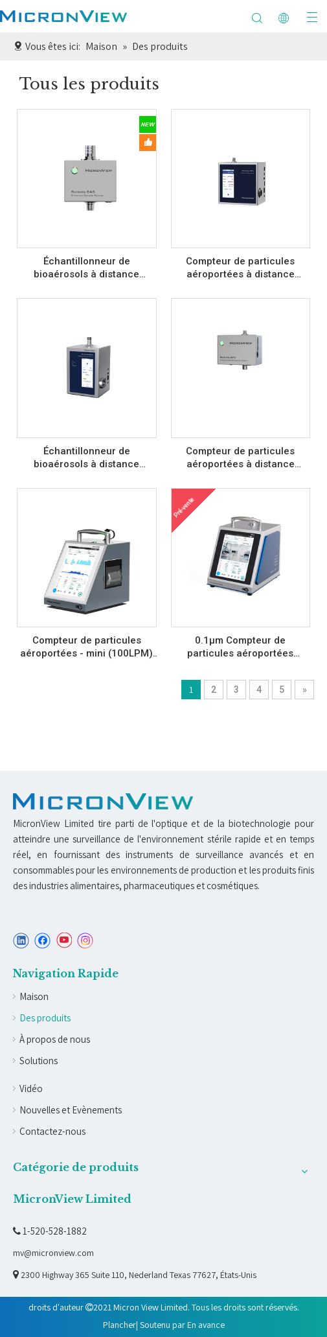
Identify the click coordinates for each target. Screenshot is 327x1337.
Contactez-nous (52, 1131)
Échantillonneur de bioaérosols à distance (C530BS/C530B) (86, 458)
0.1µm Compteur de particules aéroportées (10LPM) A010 (240, 647)
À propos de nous (54, 1039)
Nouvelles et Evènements (70, 1110)
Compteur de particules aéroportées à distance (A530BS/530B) (240, 268)
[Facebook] (42, 941)
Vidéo (31, 1088)
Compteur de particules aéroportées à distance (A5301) (240, 458)
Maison (34, 996)
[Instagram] (85, 940)
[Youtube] (64, 941)
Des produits (45, 1018)
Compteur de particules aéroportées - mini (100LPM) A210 (86, 647)
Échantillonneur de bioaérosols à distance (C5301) (86, 268)
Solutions (38, 1060)
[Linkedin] (21, 941)
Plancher (119, 1325)
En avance (206, 1325)
